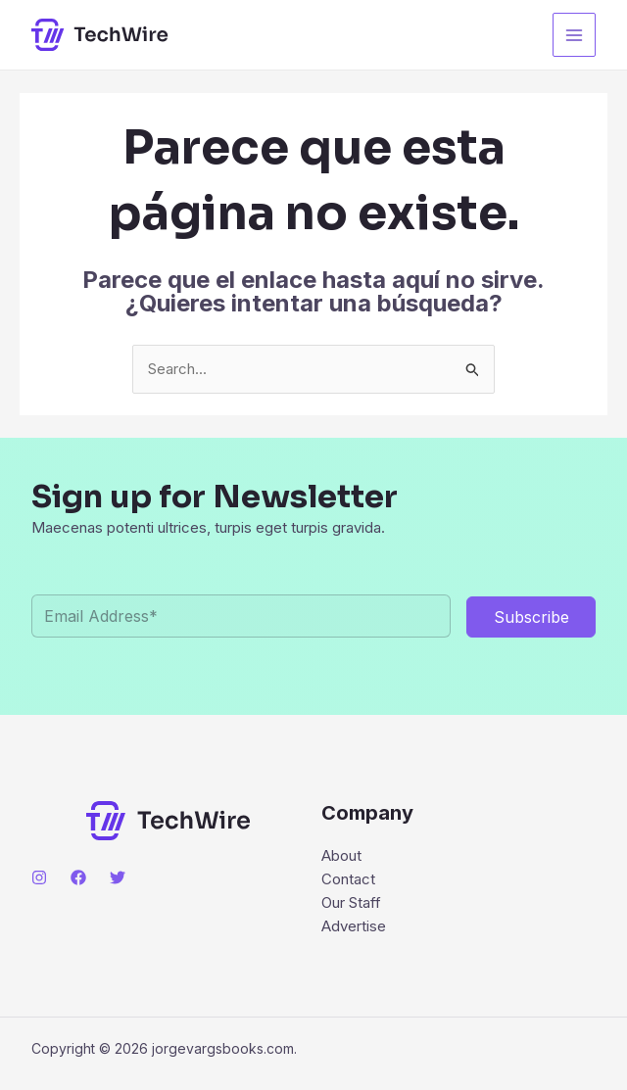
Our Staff (351, 902)
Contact (348, 879)
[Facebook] (78, 877)
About (341, 855)
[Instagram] (39, 877)
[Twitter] (117, 877)
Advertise (353, 926)
